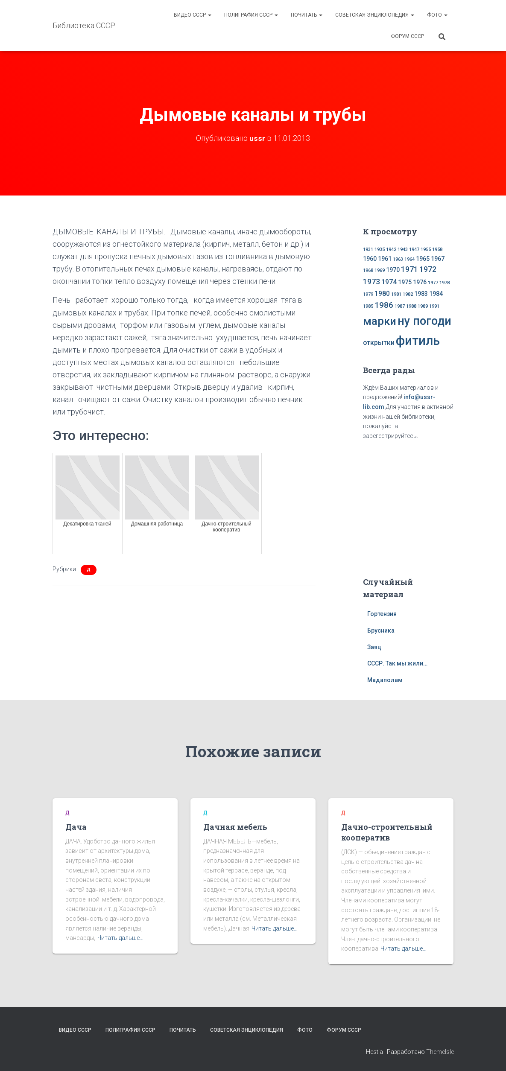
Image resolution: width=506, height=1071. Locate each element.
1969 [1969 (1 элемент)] (379, 270)
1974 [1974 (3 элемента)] (389, 282)
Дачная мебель (235, 827)
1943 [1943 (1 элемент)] (403, 249)
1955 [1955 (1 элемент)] (426, 249)
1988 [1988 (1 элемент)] (411, 306)
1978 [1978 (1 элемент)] (444, 283)
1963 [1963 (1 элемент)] (398, 259)
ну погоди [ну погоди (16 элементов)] (424, 321)
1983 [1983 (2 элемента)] (421, 293)
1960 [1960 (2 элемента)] (370, 258)
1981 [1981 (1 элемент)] (396, 294)
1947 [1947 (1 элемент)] (414, 249)
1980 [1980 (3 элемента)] (382, 293)
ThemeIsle (440, 1051)
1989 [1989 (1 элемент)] (423, 306)
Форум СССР (407, 36)
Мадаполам (385, 680)
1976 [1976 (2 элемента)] (420, 282)
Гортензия (382, 613)
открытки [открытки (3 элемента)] (379, 343)
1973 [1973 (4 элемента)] (371, 281)
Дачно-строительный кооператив (387, 832)
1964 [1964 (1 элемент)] (409, 259)
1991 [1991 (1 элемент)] (434, 306)
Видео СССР (192, 15)
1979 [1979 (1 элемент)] (368, 294)
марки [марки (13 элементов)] (379, 321)
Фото (437, 15)
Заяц (374, 647)
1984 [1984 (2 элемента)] (436, 293)
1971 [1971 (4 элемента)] (409, 269)
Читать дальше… (120, 937)
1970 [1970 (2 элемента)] (393, 269)
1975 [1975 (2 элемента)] (405, 282)
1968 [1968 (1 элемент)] (368, 270)
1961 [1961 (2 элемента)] (385, 258)
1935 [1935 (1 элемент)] (379, 249)
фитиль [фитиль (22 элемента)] (418, 340)
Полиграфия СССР (251, 15)
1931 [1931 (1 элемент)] (368, 249)
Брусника (381, 630)
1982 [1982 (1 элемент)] (408, 294)
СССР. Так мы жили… (397, 663)
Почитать (306, 15)
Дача (76, 827)
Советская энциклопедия (374, 15)
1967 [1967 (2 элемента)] (438, 258)
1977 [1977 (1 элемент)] (433, 283)
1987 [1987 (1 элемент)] (400, 306)
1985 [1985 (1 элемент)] (368, 306)
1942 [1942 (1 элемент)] (391, 249)
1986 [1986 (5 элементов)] (383, 305)
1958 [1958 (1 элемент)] (437, 249)
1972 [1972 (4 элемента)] (427, 269)
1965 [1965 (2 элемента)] (423, 258)
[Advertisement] (416, 506)
